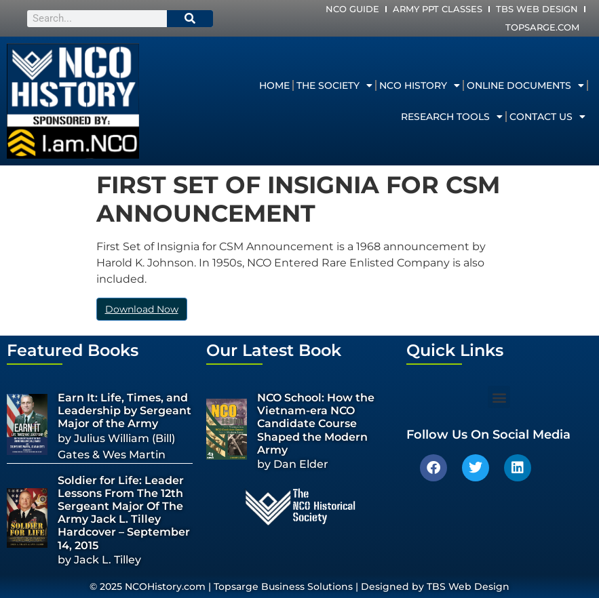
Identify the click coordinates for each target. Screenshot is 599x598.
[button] (499, 397)
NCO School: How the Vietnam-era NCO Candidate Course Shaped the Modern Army (315, 423)
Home (274, 85)
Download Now (141, 309)
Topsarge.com (542, 27)
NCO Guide (352, 8)
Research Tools (452, 116)
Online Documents (525, 85)
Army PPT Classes (437, 8)
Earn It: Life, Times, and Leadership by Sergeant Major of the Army (124, 410)
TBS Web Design (537, 8)
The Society (334, 85)
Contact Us (547, 116)
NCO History (419, 85)
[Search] (190, 18)
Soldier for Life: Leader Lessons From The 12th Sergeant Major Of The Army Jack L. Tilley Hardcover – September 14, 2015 (124, 513)
